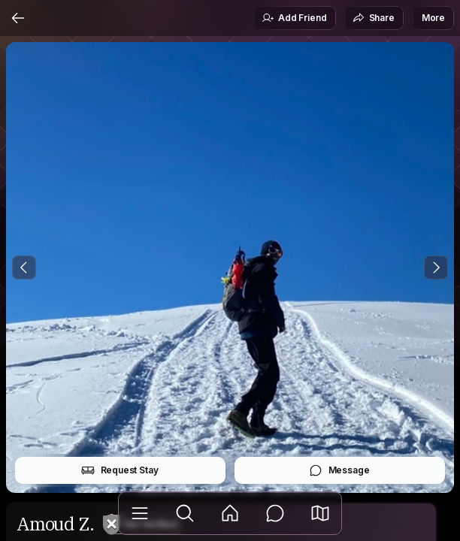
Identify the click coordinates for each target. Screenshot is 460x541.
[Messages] (275, 513)
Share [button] (374, 18)
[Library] (139, 513)
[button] (320, 513)
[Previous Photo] (24, 267)
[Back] (18, 18)
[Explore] (184, 513)
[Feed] (230, 513)
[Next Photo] (436, 267)
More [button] (433, 17)
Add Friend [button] (294, 18)
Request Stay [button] (120, 470)
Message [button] (339, 470)
